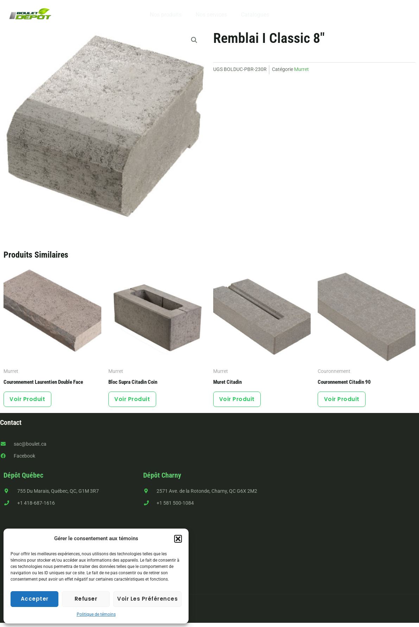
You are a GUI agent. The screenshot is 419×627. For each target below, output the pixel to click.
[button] (178, 538)
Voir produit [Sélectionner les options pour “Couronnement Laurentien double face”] (30, 401)
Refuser (86, 598)
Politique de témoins (96, 614)
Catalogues (252, 14)
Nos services (211, 14)
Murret (301, 69)
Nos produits (168, 14)
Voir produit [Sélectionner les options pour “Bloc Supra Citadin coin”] (135, 401)
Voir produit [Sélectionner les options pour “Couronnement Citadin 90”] (344, 401)
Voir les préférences (147, 598)
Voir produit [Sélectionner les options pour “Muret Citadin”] (240, 401)
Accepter (35, 598)
